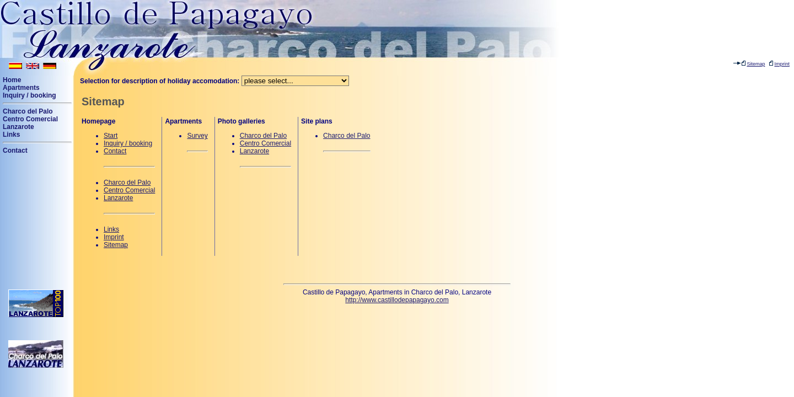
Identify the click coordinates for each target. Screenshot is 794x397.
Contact (15, 150)
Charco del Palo (28, 111)
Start (110, 136)
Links (11, 134)
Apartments (21, 88)
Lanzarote (18, 127)
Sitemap (116, 245)
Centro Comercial (30, 119)
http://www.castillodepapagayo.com (396, 300)
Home (12, 80)
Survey (197, 136)
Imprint (114, 237)
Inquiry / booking (29, 95)
